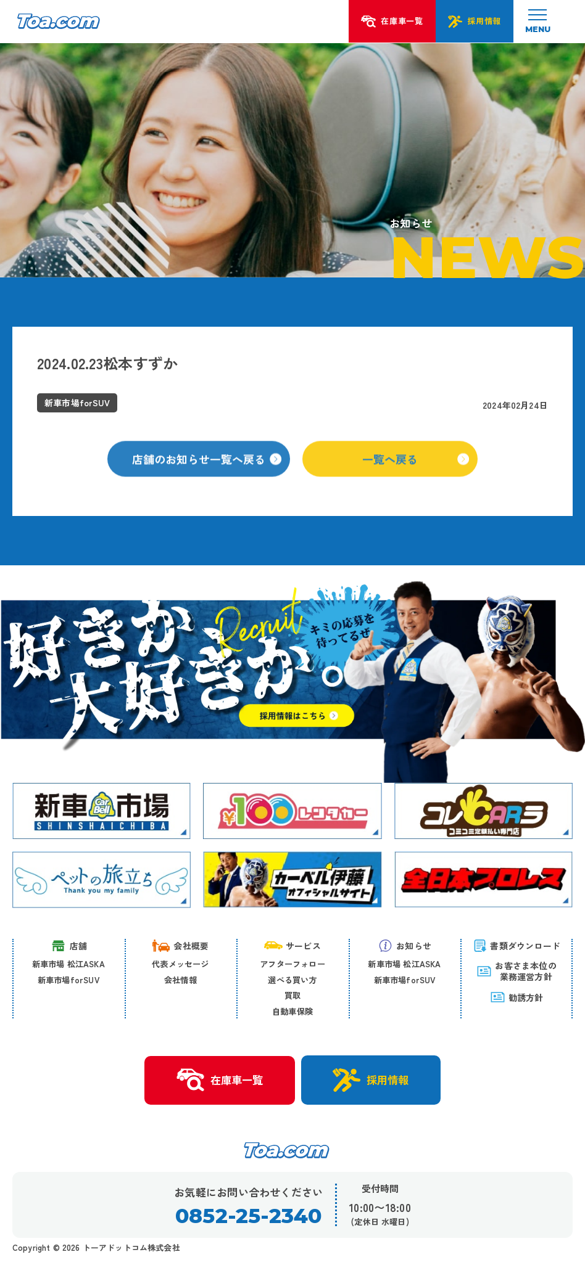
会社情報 (180, 980)
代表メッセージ (180, 964)
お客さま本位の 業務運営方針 (516, 971)
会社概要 (180, 945)
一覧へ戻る (415, 473)
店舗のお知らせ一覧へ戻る (206, 473)
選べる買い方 (292, 980)
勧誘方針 (517, 997)
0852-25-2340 (248, 1216)
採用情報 (371, 1080)
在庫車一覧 (219, 1080)
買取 (292, 995)
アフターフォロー (292, 964)
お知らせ (404, 945)
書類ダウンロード (516, 945)
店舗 (68, 945)
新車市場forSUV (68, 980)
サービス (292, 945)
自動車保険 (292, 1011)
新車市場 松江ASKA (68, 964)
